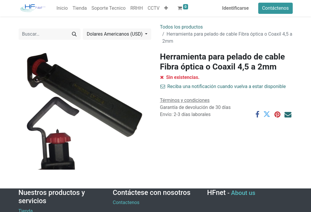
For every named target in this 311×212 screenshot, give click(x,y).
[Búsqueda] (74, 34)
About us (243, 192)
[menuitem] (62, 8)
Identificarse (235, 8)
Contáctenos (275, 8)
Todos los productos (181, 27)
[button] (166, 8)
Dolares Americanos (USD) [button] (115, 34)
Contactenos (126, 202)
